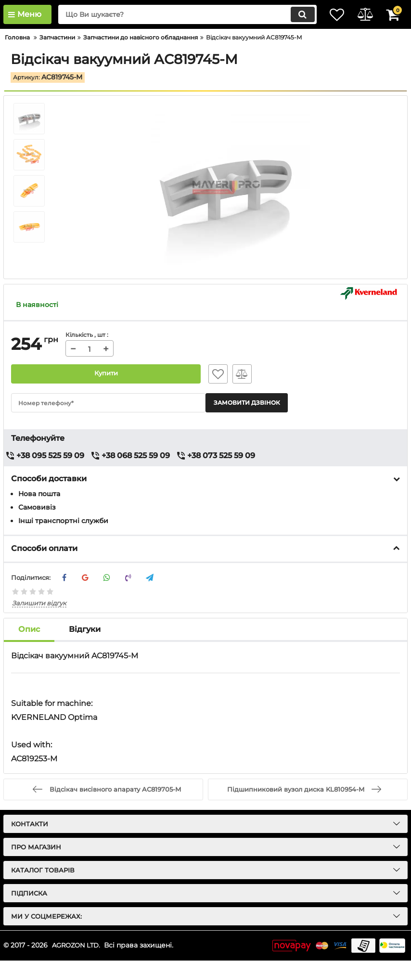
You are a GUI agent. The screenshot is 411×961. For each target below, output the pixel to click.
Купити (106, 374)
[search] (179, 14)
